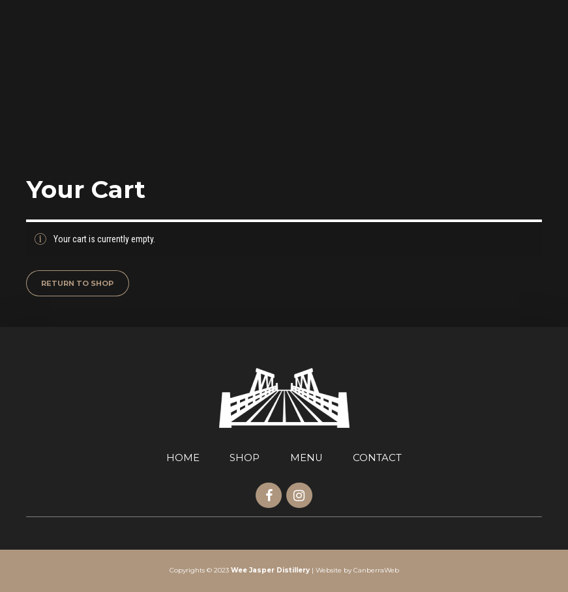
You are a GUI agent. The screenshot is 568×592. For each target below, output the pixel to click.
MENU (306, 458)
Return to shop (77, 283)
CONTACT (377, 458)
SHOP (245, 458)
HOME (183, 458)
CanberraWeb (376, 570)
